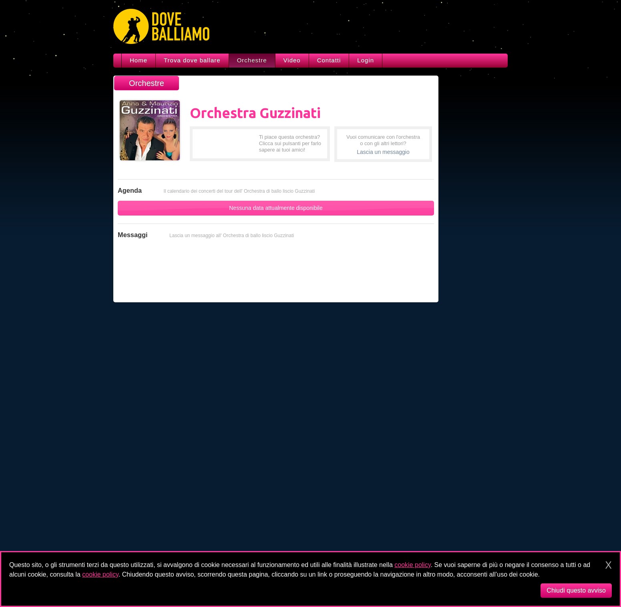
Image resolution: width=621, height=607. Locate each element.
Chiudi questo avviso (576, 590)
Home (138, 60)
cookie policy (412, 564)
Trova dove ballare (192, 60)
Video (292, 60)
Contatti (329, 60)
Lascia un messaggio (383, 152)
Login (365, 60)
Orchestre (252, 60)
